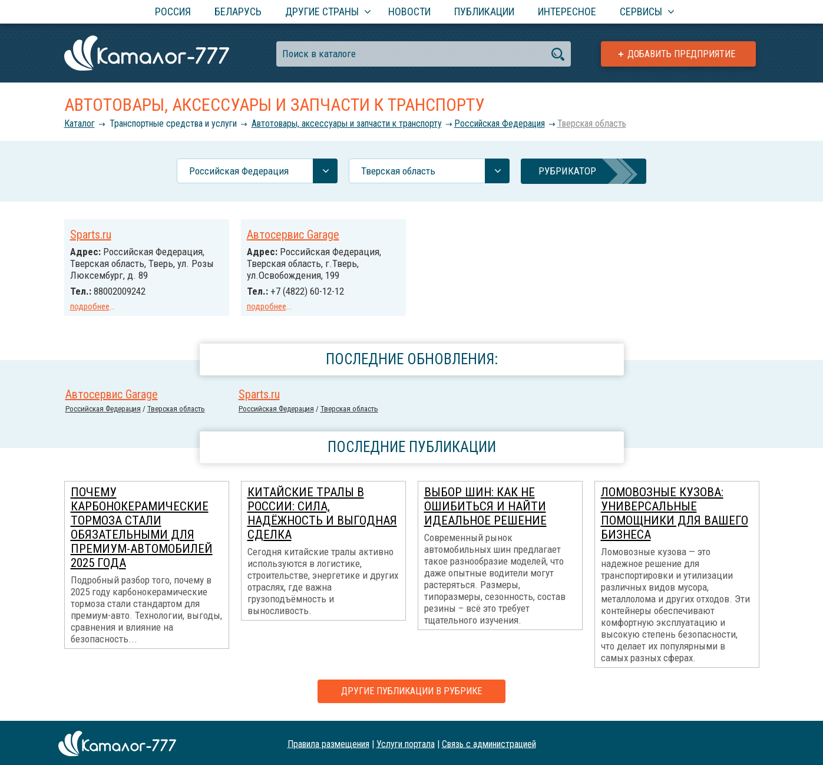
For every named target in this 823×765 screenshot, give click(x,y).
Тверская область (591, 123)
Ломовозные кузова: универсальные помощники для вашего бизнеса (674, 512)
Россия (173, 11)
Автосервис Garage (293, 234)
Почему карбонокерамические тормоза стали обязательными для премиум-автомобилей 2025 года (142, 526)
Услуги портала (405, 742)
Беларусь (238, 11)
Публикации (484, 11)
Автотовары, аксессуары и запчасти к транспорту (347, 123)
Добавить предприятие (681, 54)
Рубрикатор (567, 171)
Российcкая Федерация (499, 123)
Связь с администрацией (489, 742)
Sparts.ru (90, 234)
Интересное (567, 11)
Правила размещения (328, 742)
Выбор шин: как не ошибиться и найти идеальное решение (485, 505)
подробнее (90, 306)
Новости (409, 11)
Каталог (79, 123)
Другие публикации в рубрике (411, 689)
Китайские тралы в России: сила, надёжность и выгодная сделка (322, 512)
